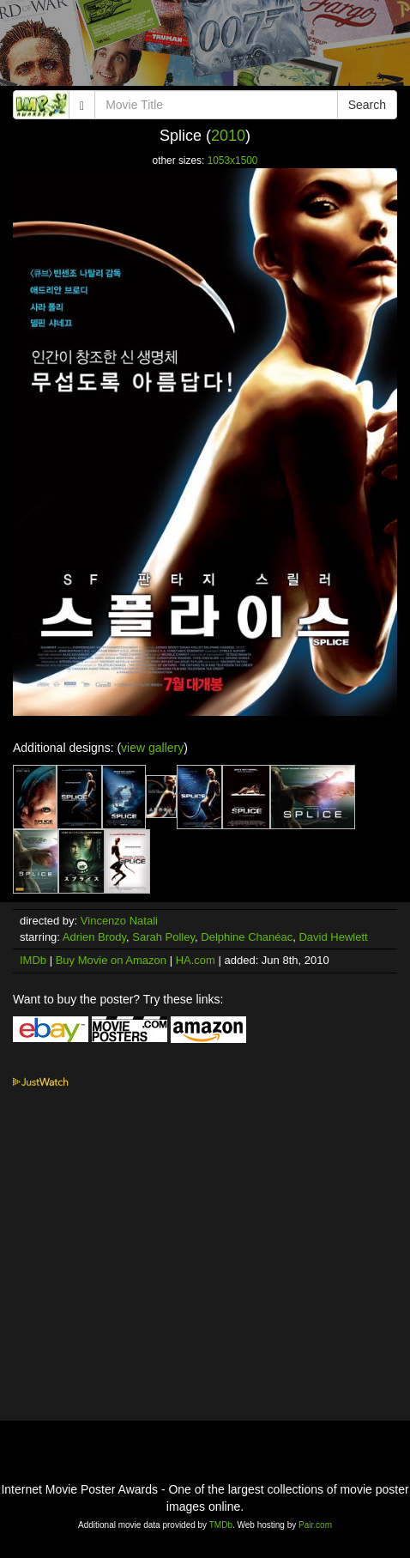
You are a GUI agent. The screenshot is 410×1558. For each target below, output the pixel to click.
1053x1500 (233, 161)
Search (367, 105)
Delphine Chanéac (246, 937)
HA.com (195, 960)
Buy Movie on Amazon (111, 960)
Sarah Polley (163, 937)
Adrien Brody (94, 937)
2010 (228, 135)
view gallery (152, 748)
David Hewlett (332, 937)
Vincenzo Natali (119, 920)
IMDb (33, 960)
